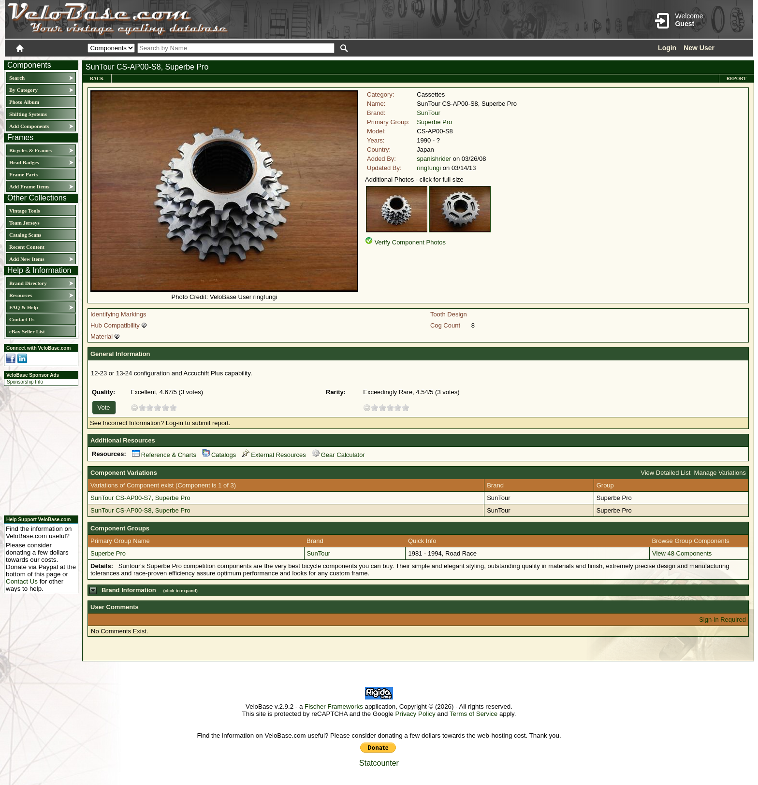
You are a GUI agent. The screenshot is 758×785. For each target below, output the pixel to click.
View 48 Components (682, 553)
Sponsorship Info (25, 382)
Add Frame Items (29, 186)
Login (667, 48)
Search (17, 78)
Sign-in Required (722, 619)
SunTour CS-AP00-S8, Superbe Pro (140, 510)
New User (699, 48)
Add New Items (26, 259)
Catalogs (219, 454)
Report (736, 78)
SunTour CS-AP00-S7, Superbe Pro (140, 497)
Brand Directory (28, 283)
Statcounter (379, 763)
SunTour (428, 112)
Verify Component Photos (410, 242)
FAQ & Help (23, 307)
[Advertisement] (38, 449)
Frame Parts (23, 174)
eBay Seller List (27, 331)
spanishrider (434, 158)
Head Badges (24, 162)
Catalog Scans (25, 235)
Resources (20, 295)
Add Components (29, 126)
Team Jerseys (24, 223)
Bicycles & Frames (31, 150)
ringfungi (429, 167)
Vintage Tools (24, 211)
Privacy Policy (415, 713)
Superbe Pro (434, 122)
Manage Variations (720, 472)
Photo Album (24, 102)
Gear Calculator (338, 454)
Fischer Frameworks (334, 706)
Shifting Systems (28, 114)
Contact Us (21, 319)
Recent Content (26, 247)
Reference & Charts (164, 454)
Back (97, 78)
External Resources (274, 454)
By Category (23, 90)
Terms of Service (473, 713)
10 (173, 407)
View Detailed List (665, 472)
